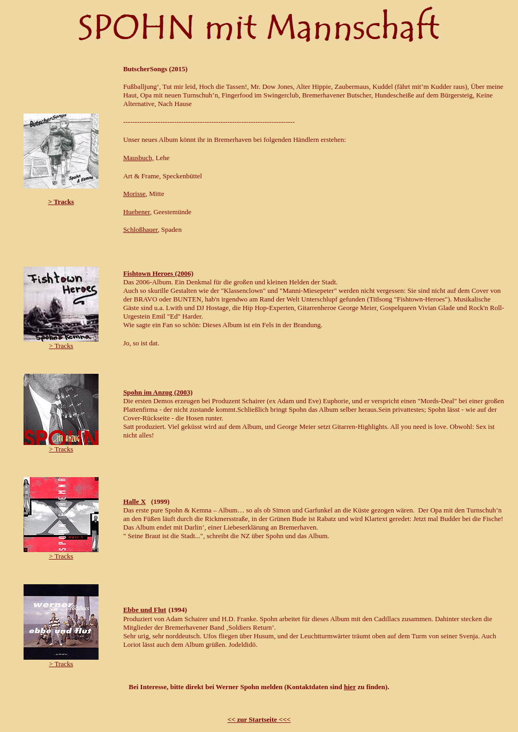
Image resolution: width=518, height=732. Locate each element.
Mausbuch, (138, 158)
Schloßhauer (140, 229)
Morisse (134, 194)
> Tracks (61, 202)
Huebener (136, 212)
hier (350, 687)
